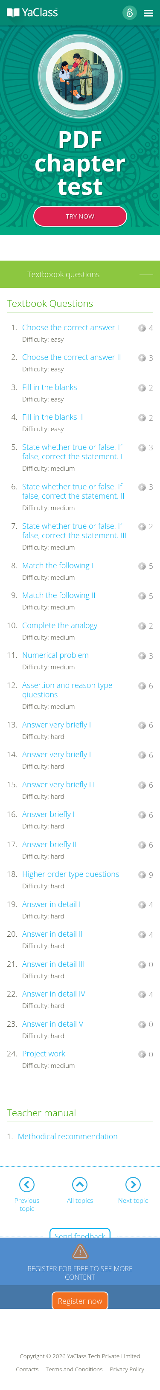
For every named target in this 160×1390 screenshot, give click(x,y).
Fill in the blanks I (51, 387)
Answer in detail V (52, 1024)
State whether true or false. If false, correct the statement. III (74, 531)
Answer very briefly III (58, 784)
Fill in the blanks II (52, 417)
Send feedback (80, 1236)
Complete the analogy (59, 625)
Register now (80, 1301)
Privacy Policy (127, 1369)
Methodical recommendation (68, 1136)
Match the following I (57, 565)
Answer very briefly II (57, 754)
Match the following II (59, 595)
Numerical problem (55, 655)
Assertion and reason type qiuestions (67, 690)
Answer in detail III (53, 964)
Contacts (27, 1369)
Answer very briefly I (56, 724)
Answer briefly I (48, 814)
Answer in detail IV (53, 993)
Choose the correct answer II (71, 357)
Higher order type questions (70, 874)
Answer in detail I (51, 904)
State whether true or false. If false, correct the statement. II (73, 491)
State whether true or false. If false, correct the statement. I (72, 452)
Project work (43, 1053)
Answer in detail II (52, 934)
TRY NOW (80, 216)
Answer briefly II (49, 844)
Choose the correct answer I (70, 327)
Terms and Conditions (74, 1369)
